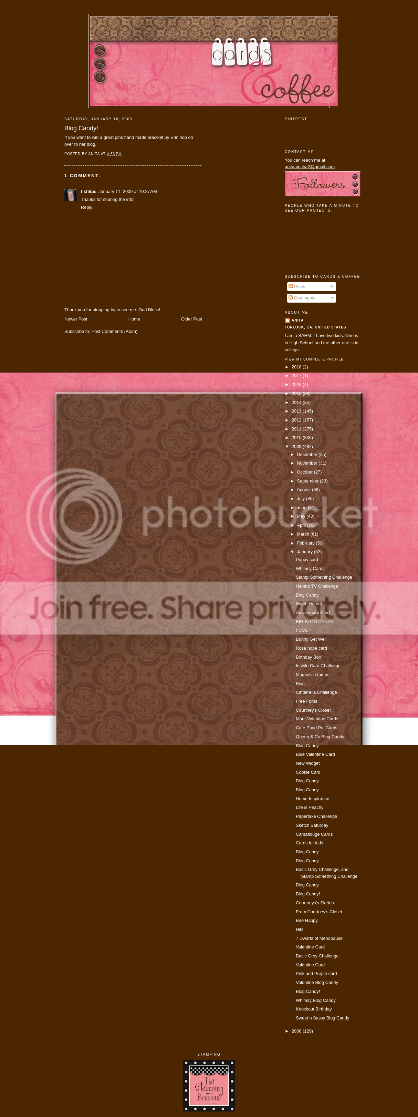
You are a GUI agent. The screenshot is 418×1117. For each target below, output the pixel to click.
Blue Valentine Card (315, 754)
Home (134, 319)
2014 (297, 402)
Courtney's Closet (313, 710)
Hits (299, 929)
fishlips (88, 191)
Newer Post (75, 319)
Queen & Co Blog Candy (320, 736)
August (304, 489)
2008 (297, 1031)
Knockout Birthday (314, 1009)
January (305, 551)
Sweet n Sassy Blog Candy (322, 1017)
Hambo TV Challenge (317, 586)
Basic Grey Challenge (317, 955)
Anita (298, 320)
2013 (297, 411)
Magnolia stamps (312, 674)
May (301, 516)
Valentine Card (310, 947)
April (302, 525)
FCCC (302, 630)
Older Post (191, 319)
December (307, 454)
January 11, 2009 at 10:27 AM (127, 191)
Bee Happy (307, 920)
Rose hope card (311, 648)
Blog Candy (307, 595)
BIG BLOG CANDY (315, 621)
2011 (297, 428)
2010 (297, 437)
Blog (300, 683)
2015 (297, 393)
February (306, 543)
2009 (297, 446)
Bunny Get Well (311, 639)
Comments (302, 298)
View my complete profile (314, 359)
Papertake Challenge (316, 816)
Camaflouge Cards (314, 834)
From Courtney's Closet (319, 911)
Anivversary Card (313, 612)
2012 (297, 420)
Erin (174, 137)
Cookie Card (308, 772)
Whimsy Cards (310, 568)
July (301, 498)
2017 (297, 375)
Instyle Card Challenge (318, 665)
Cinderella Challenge (316, 692)
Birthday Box (308, 657)
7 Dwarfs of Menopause (319, 938)
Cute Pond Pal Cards (316, 727)
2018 (297, 366)
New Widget (308, 763)
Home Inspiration (312, 798)
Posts (297, 286)
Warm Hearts (309, 603)
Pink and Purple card (316, 973)
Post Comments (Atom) (115, 331)
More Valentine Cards (317, 718)
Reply (86, 207)
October (305, 472)
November (307, 463)
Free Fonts (306, 701)
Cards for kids (309, 842)
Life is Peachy (309, 807)
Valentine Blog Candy (317, 982)
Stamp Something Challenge (324, 577)
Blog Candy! (81, 128)
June (302, 507)
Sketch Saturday (312, 825)
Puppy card (307, 559)
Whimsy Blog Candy (316, 1000)
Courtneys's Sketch (315, 902)
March (303, 534)
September (308, 481)
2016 (297, 384)
